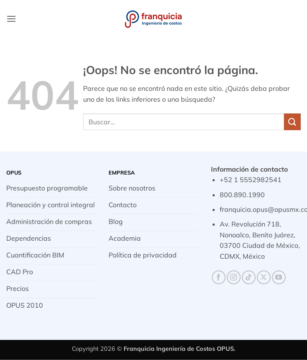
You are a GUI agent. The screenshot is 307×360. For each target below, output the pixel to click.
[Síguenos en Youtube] (279, 277)
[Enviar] (292, 121)
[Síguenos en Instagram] (234, 277)
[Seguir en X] (264, 277)
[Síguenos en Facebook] (219, 277)
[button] (11, 18)
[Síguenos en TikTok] (249, 277)
